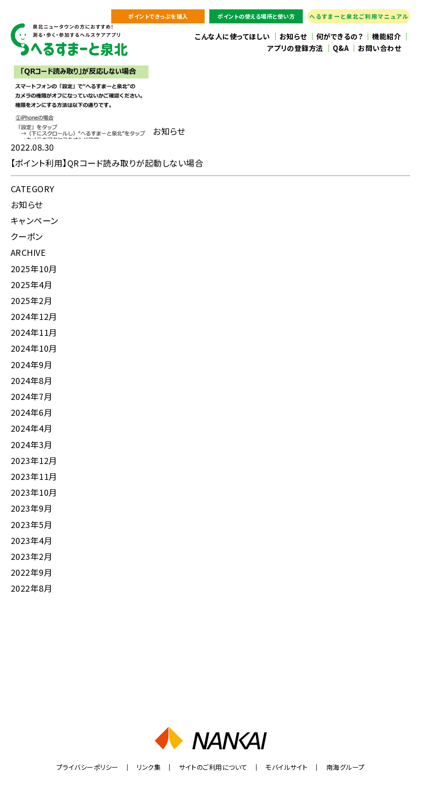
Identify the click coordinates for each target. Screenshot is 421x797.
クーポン (27, 236)
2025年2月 (32, 300)
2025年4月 (32, 284)
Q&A (341, 48)
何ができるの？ (339, 36)
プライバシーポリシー (88, 767)
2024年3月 (32, 444)
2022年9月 (32, 572)
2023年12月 (34, 460)
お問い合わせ (379, 48)
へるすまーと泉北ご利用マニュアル (359, 16)
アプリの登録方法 (295, 48)
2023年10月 (34, 492)
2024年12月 (34, 316)
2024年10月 (34, 348)
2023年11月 (34, 476)
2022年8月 (32, 588)
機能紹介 (386, 36)
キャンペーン (34, 220)
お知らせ (293, 36)
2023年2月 (32, 556)
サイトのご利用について (213, 767)
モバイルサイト (286, 767)
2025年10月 (34, 268)
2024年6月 (32, 412)
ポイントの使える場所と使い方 (256, 16)
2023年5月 (32, 524)
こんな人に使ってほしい (232, 36)
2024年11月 (34, 332)
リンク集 (148, 767)
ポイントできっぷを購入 (158, 16)
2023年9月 (32, 508)
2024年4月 (32, 428)
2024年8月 (32, 380)
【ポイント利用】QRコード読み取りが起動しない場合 (107, 163)
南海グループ (345, 767)
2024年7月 (32, 396)
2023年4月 (32, 540)
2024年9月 (32, 364)
